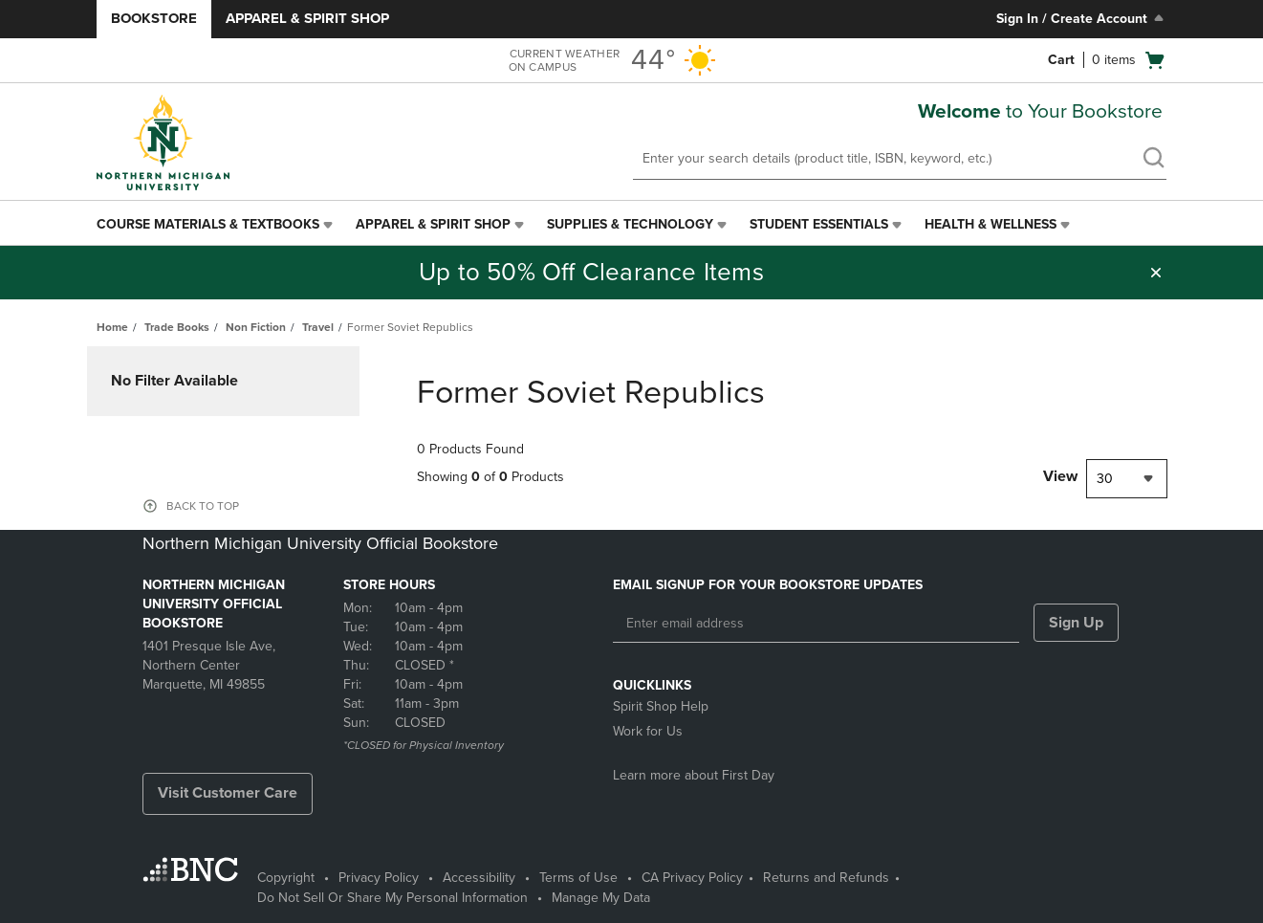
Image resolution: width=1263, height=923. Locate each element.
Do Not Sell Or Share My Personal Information (392, 898)
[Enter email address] (816, 623)
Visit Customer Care (227, 792)
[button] (1155, 272)
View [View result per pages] (1060, 476)
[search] (1153, 160)
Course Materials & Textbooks (208, 224)
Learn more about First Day (693, 775)
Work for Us (648, 731)
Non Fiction (256, 327)
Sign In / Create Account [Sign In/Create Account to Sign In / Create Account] (1081, 18)
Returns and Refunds (826, 877)
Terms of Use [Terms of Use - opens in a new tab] (578, 877)
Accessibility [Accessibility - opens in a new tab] (479, 877)
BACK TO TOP (202, 506)
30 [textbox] (1105, 479)
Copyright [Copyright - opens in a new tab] (286, 877)
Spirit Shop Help (660, 706)
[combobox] (1126, 478)
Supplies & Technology (630, 224)
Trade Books (176, 327)
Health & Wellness (990, 224)
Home (112, 327)
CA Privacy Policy (692, 877)
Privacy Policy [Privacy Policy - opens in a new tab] (378, 877)
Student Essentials (819, 224)
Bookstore (154, 18)
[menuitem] (216, 225)
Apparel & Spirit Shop (307, 18)
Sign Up (1076, 622)
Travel (318, 327)
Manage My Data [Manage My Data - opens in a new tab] (601, 898)
